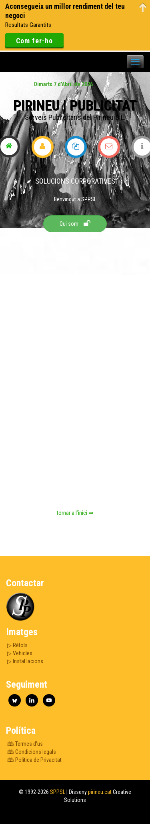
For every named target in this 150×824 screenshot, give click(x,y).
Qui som (75, 223)
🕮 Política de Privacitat (34, 760)
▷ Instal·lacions (25, 661)
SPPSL (57, 792)
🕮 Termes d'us (25, 744)
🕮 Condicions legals (31, 752)
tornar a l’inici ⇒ (75, 512)
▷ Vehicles (19, 653)
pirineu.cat (99, 792)
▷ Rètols (17, 645)
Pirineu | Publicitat (75, 105)
